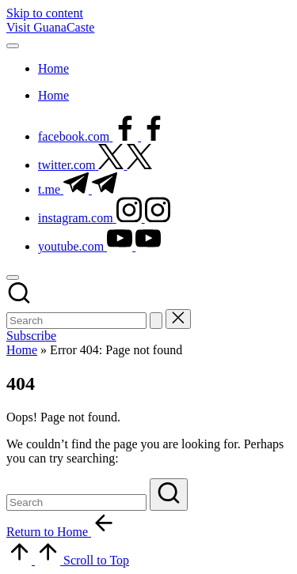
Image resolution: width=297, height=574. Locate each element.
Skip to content (44, 13)
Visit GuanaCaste (50, 27)
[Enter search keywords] (76, 320)
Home (21, 350)
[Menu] (12, 45)
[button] (156, 320)
